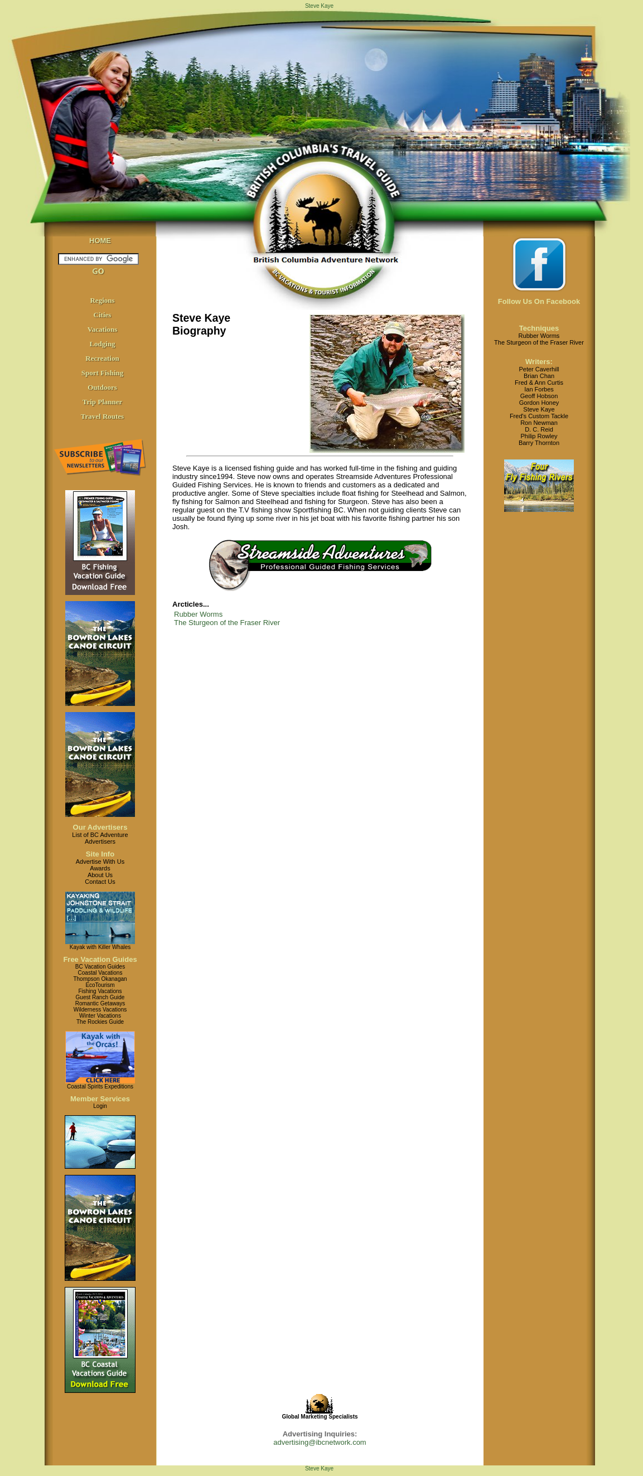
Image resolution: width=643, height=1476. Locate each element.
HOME (100, 240)
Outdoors (102, 387)
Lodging (102, 344)
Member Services (100, 1099)
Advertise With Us (100, 861)
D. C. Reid (539, 429)
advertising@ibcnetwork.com (319, 1442)
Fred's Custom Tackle (539, 416)
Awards (100, 868)
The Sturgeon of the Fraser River (227, 622)
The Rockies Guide (100, 1022)
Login (100, 1106)
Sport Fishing (102, 373)
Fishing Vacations (100, 991)
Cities (103, 315)
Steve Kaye (538, 409)
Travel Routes (102, 416)
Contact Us (100, 881)
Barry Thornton (539, 442)
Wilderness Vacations (100, 1009)
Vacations (103, 329)
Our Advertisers (100, 827)
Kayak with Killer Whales (100, 947)
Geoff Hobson (539, 396)
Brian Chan (539, 375)
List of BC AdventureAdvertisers (100, 838)
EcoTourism (99, 985)
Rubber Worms (198, 614)
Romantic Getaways (100, 1003)
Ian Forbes (539, 389)
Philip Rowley (538, 436)
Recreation (102, 358)
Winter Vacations (100, 1016)
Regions (102, 300)
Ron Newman (539, 422)
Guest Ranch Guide (100, 997)
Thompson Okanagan (100, 979)
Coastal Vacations (100, 973)
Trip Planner (103, 402)
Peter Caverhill (539, 369)
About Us (100, 875)
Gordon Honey (539, 402)
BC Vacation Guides (100, 967)
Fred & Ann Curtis (539, 382)
